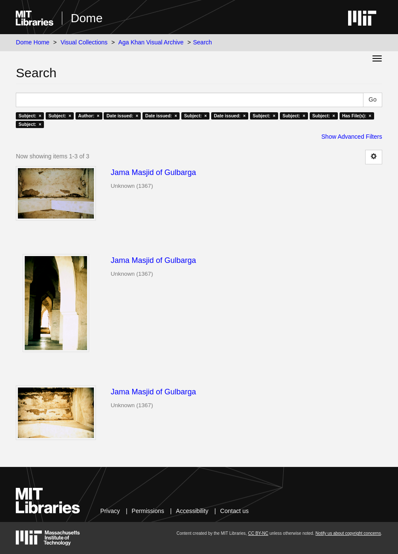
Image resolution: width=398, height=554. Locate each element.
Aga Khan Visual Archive (150, 42)
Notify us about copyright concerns (348, 533)
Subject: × (30, 115)
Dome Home (32, 42)
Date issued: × (122, 115)
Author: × (88, 115)
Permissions (148, 510)
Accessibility (192, 510)
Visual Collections (84, 42)
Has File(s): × (357, 115)
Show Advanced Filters (351, 136)
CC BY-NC (258, 533)
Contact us (234, 510)
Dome (87, 18)
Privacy (110, 510)
